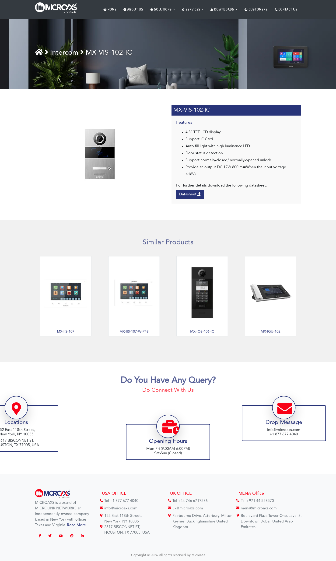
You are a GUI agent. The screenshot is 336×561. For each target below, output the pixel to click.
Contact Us (286, 9)
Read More (76, 525)
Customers (256, 9)
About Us (133, 9)
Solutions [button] (161, 9)
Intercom (65, 52)
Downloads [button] (222, 9)
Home (109, 9)
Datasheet (190, 194)
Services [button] (191, 9)
